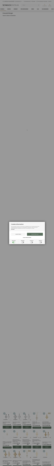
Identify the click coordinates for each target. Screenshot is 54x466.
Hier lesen (12, 229)
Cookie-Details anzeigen (27, 237)
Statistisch (40, 241)
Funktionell (31, 241)
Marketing (22, 241)
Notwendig (13, 241)
